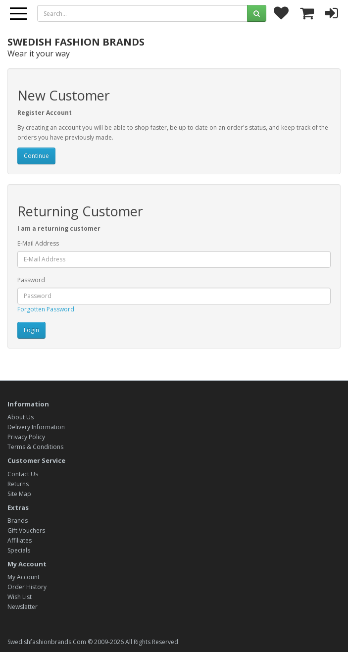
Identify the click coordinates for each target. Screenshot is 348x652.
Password (31, 280)
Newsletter (22, 606)
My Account (23, 577)
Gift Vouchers (26, 530)
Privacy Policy (26, 437)
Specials (18, 550)
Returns (18, 484)
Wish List (19, 597)
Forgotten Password (45, 309)
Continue (36, 155)
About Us (20, 417)
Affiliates (19, 540)
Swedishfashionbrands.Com (46, 642)
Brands (17, 520)
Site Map (19, 494)
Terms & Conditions (35, 447)
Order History (27, 587)
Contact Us (22, 474)
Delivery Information (36, 427)
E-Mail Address (38, 243)
